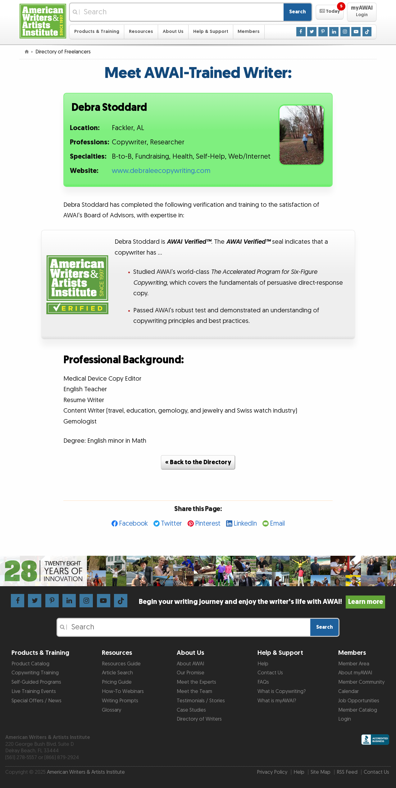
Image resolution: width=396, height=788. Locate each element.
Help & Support (210, 31)
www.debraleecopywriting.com (161, 170)
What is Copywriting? (281, 691)
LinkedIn (245, 523)
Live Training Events (33, 691)
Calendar (348, 691)
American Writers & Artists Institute (86, 772)
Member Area (353, 663)
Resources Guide (121, 663)
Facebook (133, 523)
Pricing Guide (117, 682)
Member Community (361, 682)
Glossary (111, 710)
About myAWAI (355, 672)
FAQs (263, 682)
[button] (330, 12)
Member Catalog (357, 710)
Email (277, 523)
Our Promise (190, 672)
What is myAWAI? (276, 700)
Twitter (171, 523)
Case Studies (191, 710)
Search (297, 11)
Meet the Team (194, 691)
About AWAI (190, 663)
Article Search (117, 672)
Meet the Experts (196, 682)
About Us (173, 31)
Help (262, 663)
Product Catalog (30, 663)
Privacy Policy (272, 772)
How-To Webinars (123, 691)
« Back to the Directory (198, 462)
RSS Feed (347, 772)
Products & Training (96, 31)
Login (344, 719)
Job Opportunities (358, 700)
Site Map (320, 772)
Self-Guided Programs (36, 682)
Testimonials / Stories (201, 700)
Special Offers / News (36, 700)
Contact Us (270, 672)
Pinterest (208, 523)
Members (249, 31)
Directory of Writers (199, 719)
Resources (141, 31)
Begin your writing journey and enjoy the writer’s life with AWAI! (262, 601)
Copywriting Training (35, 672)
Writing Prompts (120, 700)
